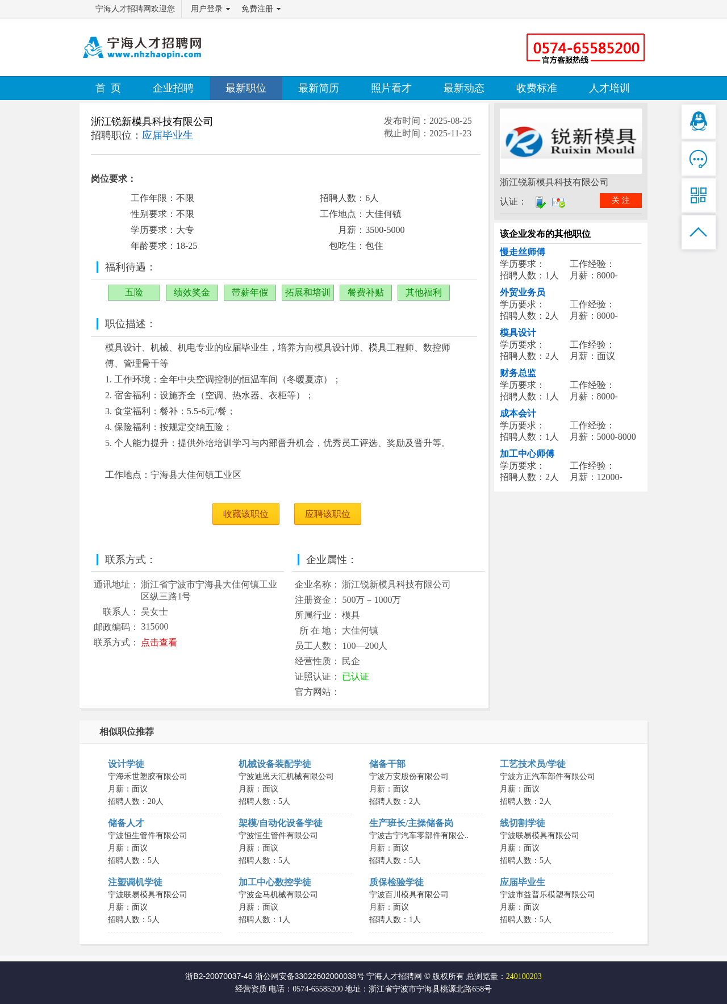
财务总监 (518, 373)
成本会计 (518, 413)
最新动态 (464, 88)
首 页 (108, 88)
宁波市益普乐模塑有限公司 (547, 894)
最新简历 (318, 88)
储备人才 (126, 823)
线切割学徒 (522, 823)
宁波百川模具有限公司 (409, 894)
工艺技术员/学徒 (533, 764)
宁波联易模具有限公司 (539, 835)
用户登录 (207, 9)
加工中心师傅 (527, 454)
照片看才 (391, 88)
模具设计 (518, 333)
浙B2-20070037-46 (218, 976)
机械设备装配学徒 (275, 764)
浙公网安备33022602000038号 (310, 976)
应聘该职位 (327, 514)
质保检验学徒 (396, 882)
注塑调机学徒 (135, 882)
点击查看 (159, 642)
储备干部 (387, 764)
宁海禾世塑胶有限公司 (147, 776)
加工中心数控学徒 (275, 882)
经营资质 (251, 989)
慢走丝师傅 (522, 252)
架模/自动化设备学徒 (281, 823)
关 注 (621, 200)
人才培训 (609, 88)
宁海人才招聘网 (394, 976)
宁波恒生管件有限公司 (147, 835)
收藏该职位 (246, 514)
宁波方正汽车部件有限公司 (547, 776)
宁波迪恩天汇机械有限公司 (286, 776)
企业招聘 (173, 88)
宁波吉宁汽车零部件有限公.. (419, 835)
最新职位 (245, 88)
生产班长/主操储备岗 (411, 823)
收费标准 (536, 88)
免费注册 (257, 9)
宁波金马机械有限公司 (278, 894)
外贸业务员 (522, 292)
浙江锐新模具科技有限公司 (152, 121)
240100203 (524, 976)
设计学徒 (126, 764)
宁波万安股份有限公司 (409, 776)
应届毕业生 (522, 882)
